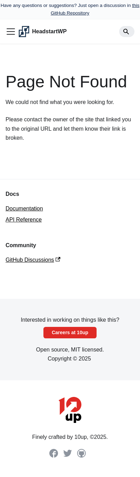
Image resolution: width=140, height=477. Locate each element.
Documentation (24, 208)
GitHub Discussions (33, 260)
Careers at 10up (70, 332)
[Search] (126, 31)
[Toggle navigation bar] (11, 31)
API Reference (24, 220)
